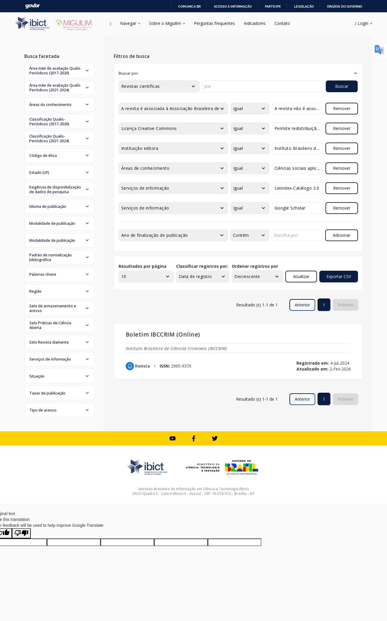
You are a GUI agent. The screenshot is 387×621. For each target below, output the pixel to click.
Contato (282, 23)
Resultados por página (142, 266)
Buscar (342, 86)
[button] (59, 71)
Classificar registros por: (202, 266)
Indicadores (255, 23)
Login (363, 23)
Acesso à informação (233, 6)
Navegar (130, 23)
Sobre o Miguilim (167, 23)
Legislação (304, 6)
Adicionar (341, 235)
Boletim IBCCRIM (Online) (163, 334)
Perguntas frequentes (214, 23)
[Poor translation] (21, 533)
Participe (273, 6)
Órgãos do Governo (344, 6)
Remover (341, 108)
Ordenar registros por (255, 266)
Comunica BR (189, 6)
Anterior (302, 305)
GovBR (32, 6)
